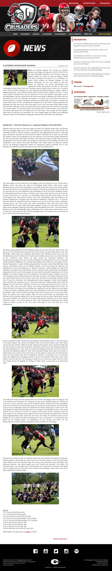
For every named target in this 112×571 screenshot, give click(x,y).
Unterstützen (89, 3)
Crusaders (25, 34)
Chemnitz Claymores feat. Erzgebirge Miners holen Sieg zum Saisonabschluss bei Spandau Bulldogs (92, 69)
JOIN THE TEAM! (105, 34)
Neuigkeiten (80, 39)
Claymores (47, 34)
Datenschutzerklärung (59, 567)
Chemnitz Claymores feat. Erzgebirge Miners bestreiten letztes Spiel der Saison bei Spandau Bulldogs (92, 75)
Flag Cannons (75, 34)
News (15, 34)
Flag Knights (60, 34)
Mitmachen (105, 3)
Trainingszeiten (88, 86)
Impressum (48, 567)
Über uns (88, 34)
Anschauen (73, 3)
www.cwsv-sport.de (8, 565)
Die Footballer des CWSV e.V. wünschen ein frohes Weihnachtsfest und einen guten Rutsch (90, 57)
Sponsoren (79, 92)
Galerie (28, 532)
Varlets (36, 34)
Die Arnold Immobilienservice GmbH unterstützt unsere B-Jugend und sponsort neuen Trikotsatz (92, 45)
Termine (78, 82)
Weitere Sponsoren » (103, 112)
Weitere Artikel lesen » (60, 539)
